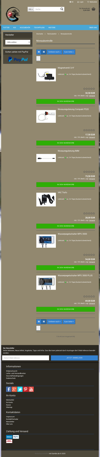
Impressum (10, 417)
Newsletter (10, 422)
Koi (14, 28)
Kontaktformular (12, 419)
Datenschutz (10, 378)
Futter (6, 28)
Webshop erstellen (42, 454)
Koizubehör (25, 28)
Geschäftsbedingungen (14, 376)
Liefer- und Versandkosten (16, 373)
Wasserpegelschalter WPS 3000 (72, 234)
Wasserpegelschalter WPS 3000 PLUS (75, 275)
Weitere (51, 28)
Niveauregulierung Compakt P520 (73, 109)
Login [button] (80, 2)
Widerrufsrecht (11, 371)
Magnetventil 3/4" (66, 68)
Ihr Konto (9, 402)
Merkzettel (92, 2)
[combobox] (54, 52)
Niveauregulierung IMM (68, 151)
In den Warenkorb (65, 101)
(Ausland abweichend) (83, 74)
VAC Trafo (62, 192)
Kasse (8, 405)
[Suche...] (31, 9)
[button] (71, 2)
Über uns (93, 28)
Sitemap (9, 407)
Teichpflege (39, 28)
